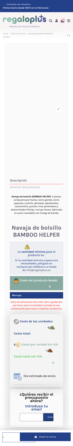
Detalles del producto (25, 187)
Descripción (18, 180)
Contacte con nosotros (19, 4)
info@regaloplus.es (38, 270)
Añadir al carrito (45, 436)
